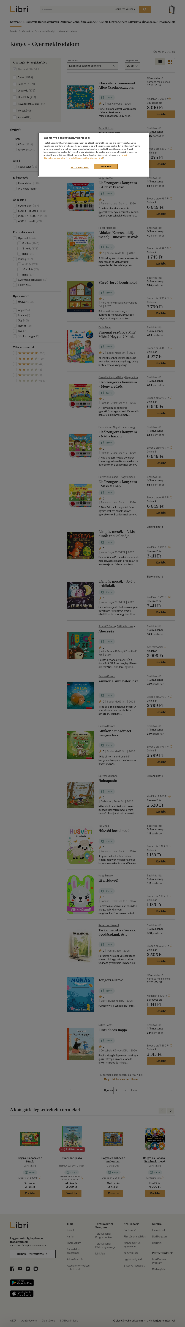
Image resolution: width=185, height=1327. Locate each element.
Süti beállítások (80, 167)
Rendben (106, 166)
